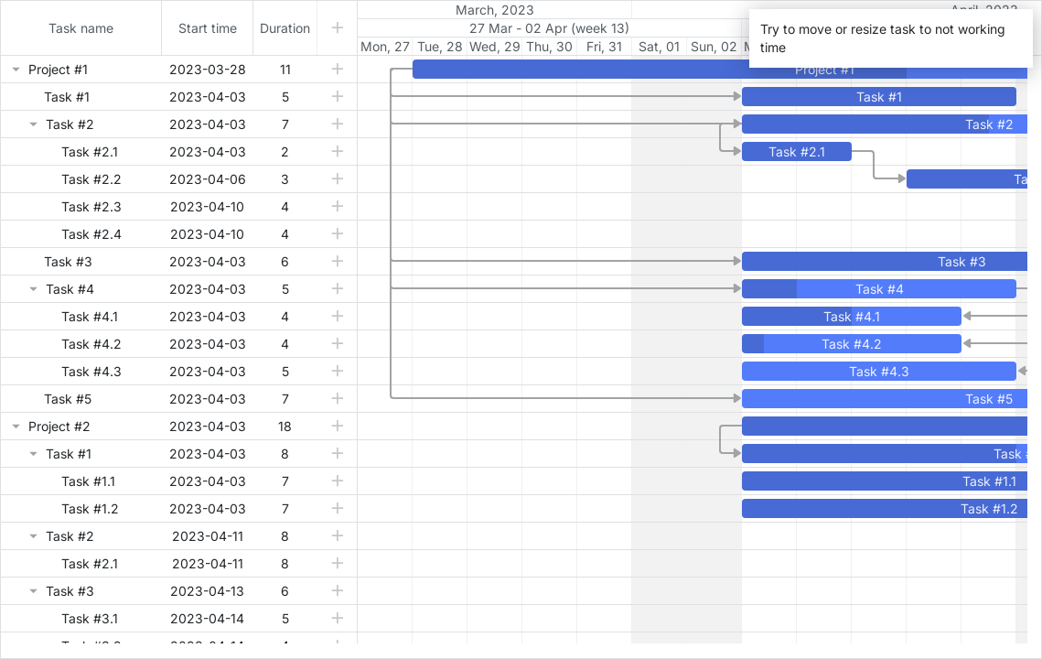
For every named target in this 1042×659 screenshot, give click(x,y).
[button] (337, 69)
